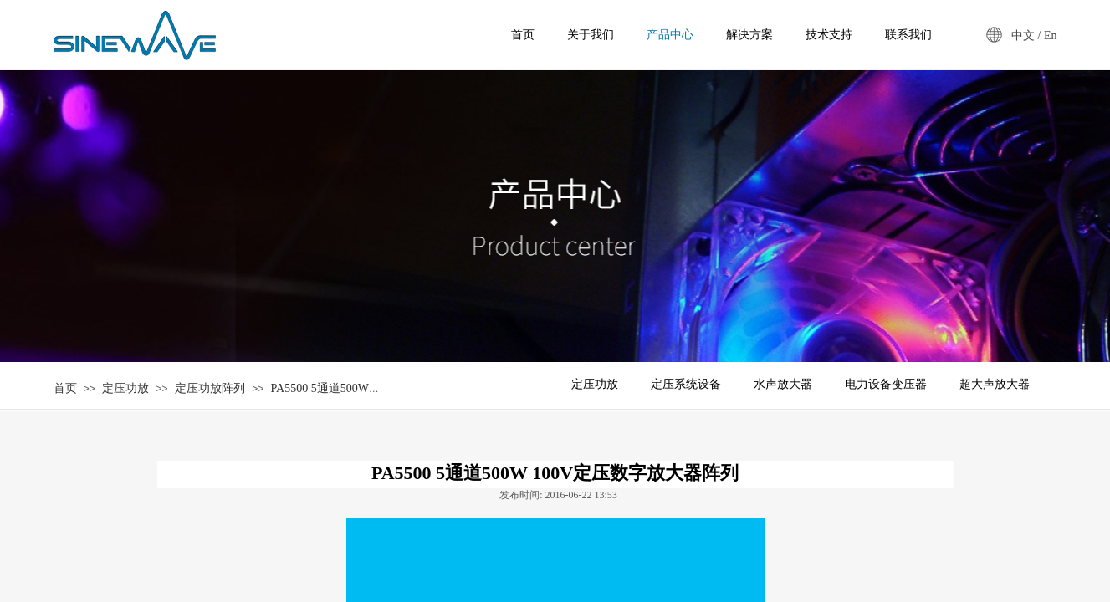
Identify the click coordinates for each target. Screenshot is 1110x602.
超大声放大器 (994, 384)
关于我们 (590, 34)
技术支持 (829, 34)
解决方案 (749, 34)
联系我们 (908, 34)
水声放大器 (783, 384)
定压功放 (125, 388)
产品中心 (670, 34)
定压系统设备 (686, 384)
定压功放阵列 (210, 388)
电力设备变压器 (886, 384)
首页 (65, 388)
